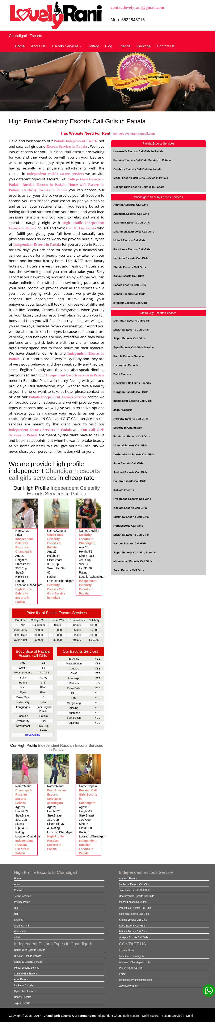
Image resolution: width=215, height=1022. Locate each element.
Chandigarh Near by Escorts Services (158, 197)
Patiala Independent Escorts (76, 141)
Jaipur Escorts (122, 409)
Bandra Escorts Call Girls (129, 481)
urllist (17, 937)
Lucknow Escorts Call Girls (131, 329)
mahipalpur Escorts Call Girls (132, 400)
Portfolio (18, 890)
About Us (38, 46)
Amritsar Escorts (128, 878)
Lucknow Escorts (23, 985)
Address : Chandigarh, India (134, 962)
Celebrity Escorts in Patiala (44, 190)
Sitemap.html (21, 925)
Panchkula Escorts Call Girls (132, 249)
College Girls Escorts (26, 973)
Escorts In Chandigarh (128, 427)
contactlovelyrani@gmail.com (137, 7)
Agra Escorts (21, 979)
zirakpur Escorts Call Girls (130, 302)
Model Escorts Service (26, 967)
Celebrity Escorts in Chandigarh (87, 539)
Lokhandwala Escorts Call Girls (133, 454)
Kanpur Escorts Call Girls (130, 543)
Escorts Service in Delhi (177, 1015)
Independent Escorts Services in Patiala (40, 430)
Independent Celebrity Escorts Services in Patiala (63, 490)
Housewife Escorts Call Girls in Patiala (138, 151)
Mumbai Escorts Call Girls (130, 445)
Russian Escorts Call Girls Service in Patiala (142, 160)
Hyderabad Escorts (125, 365)
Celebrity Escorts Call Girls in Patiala (137, 169)
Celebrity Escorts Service (28, 961)
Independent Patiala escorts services (56, 174)
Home (20, 46)
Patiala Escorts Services (158, 143)
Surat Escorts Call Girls (128, 570)
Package (144, 46)
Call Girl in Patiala (81, 228)
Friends (125, 46)
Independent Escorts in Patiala (37, 245)
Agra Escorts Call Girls (128, 525)
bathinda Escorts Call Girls (130, 258)
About (17, 884)
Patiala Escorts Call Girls (129, 285)
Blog (108, 46)
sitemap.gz (20, 931)
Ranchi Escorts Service (128, 356)
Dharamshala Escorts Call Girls (133, 231)
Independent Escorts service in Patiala (75, 375)
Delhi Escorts (122, 374)
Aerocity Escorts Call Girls (130, 418)
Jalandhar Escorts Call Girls (131, 222)
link (16, 908)
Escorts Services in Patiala (67, 147)
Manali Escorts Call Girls (129, 294)
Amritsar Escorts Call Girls (130, 204)
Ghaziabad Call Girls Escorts (132, 383)
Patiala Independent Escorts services (57, 397)
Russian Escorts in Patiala (44, 185)
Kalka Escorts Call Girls (128, 276)
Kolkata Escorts (123, 490)
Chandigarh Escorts (25, 36)
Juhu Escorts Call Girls (128, 463)
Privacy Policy (22, 902)
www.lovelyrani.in (128, 985)
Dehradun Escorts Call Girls (131, 320)
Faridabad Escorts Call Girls (131, 436)
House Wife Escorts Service (29, 949)
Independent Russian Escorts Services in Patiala (70, 747)
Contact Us (165, 46)
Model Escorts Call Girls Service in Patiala (140, 178)
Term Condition (22, 896)
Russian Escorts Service (27, 956)
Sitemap (18, 919)
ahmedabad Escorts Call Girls (132, 561)
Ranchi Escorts (22, 997)
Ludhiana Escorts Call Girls (131, 213)
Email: (122, 974)
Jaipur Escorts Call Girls (129, 338)
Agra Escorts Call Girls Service (133, 347)
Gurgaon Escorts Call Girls (130, 392)
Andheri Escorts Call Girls (130, 472)
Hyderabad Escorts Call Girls (132, 498)
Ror (16, 913)
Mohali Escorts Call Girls (129, 240)
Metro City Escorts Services (158, 313)
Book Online (32, 734)
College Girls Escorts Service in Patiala (138, 187)
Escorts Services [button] (66, 46)
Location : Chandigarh (131, 956)
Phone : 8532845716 (130, 968)
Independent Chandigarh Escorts (118, 1015)
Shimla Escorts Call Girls (129, 267)
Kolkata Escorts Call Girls (130, 507)
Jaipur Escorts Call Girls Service (134, 552)
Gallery (93, 46)
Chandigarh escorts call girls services (54, 474)
